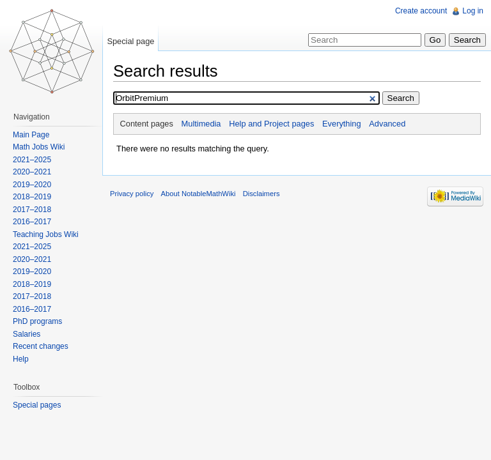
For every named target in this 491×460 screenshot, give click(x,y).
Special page (130, 41)
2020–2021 (32, 171)
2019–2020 (32, 184)
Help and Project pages (271, 123)
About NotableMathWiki (198, 193)
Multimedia (201, 123)
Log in (472, 10)
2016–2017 (32, 221)
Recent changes (40, 346)
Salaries (26, 334)
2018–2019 (32, 196)
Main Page (31, 134)
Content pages (146, 123)
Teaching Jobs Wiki (46, 234)
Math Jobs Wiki (39, 146)
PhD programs (37, 321)
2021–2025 (32, 159)
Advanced (387, 123)
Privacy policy (131, 193)
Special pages (37, 405)
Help (21, 359)
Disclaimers (261, 193)
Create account (421, 10)
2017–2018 (32, 209)
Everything (341, 123)
